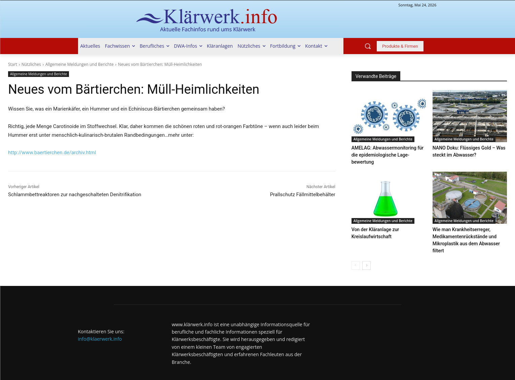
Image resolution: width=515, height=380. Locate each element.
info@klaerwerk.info (100, 323)
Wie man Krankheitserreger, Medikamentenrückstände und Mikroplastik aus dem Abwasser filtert (470, 228)
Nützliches (31, 64)
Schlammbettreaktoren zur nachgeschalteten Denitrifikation (74, 195)
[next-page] (366, 249)
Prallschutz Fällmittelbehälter (302, 195)
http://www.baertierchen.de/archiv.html (52, 153)
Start (12, 64)
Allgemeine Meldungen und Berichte (79, 64)
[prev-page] (356, 249)
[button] (368, 46)
